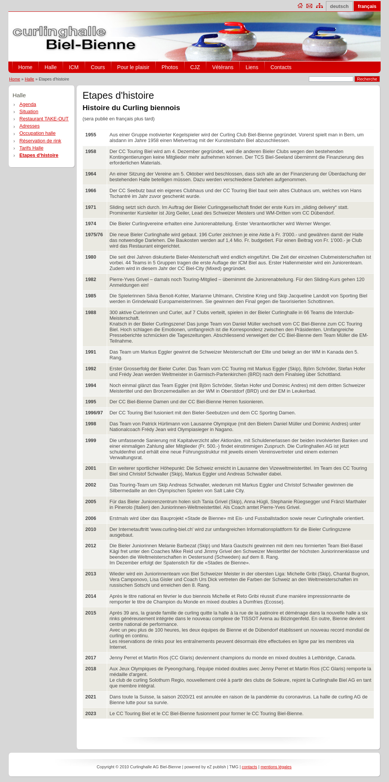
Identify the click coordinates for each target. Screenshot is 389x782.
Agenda (27, 104)
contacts (250, 767)
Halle (50, 67)
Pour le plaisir (133, 67)
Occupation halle (37, 133)
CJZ (195, 67)
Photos (169, 67)
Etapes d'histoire (39, 155)
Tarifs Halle (31, 148)
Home (25, 67)
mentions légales (276, 767)
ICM (74, 67)
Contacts (280, 67)
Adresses (29, 126)
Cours (98, 67)
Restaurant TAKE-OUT (44, 119)
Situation (28, 111)
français (367, 6)
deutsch (339, 6)
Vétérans (222, 67)
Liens (251, 67)
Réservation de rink (40, 141)
